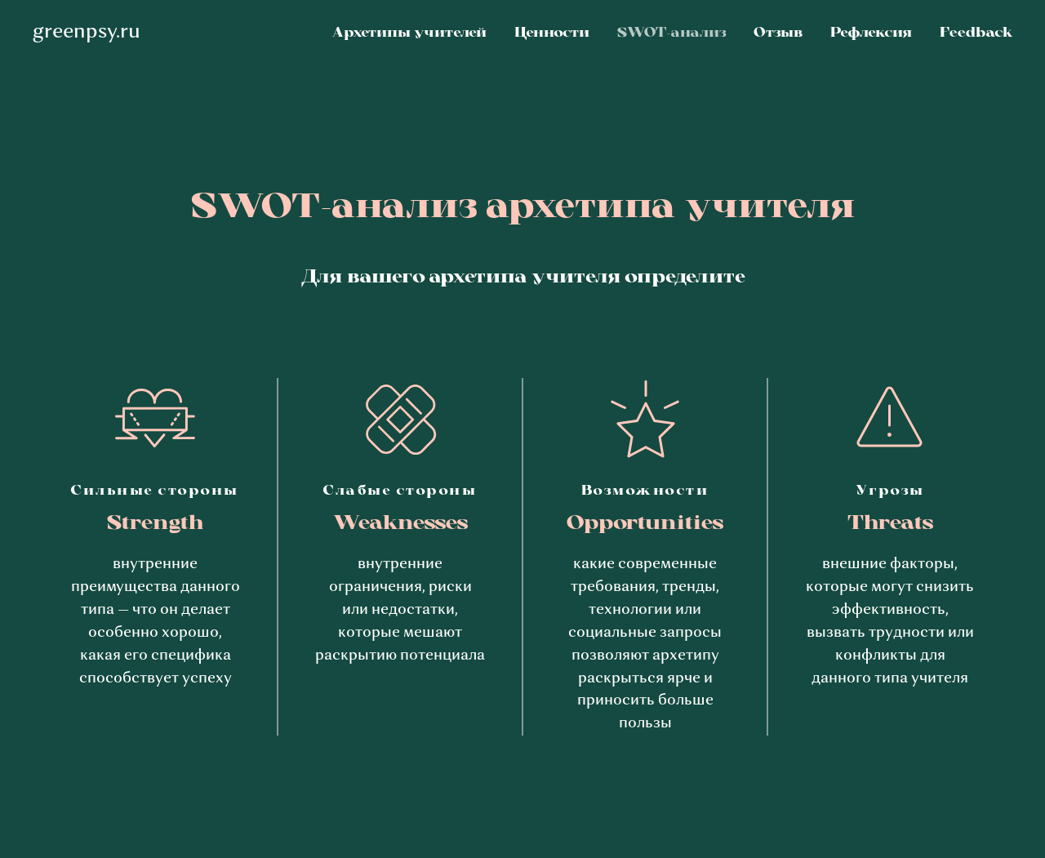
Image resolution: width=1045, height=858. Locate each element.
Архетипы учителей (409, 33)
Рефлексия (871, 33)
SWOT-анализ (671, 33)
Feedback (976, 33)
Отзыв (778, 33)
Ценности (551, 33)
